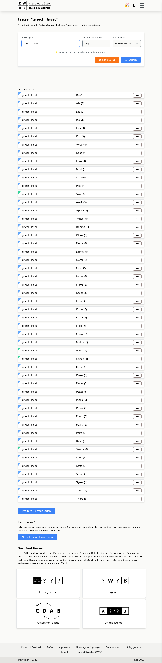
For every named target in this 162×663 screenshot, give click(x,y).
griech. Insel (29, 95)
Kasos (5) (82, 293)
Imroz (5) (81, 285)
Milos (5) (81, 350)
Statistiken (65, 652)
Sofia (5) (81, 466)
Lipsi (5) (81, 326)
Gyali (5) (81, 268)
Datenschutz (112, 647)
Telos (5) (81, 490)
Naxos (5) (82, 359)
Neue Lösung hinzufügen (37, 537)
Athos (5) (82, 219)
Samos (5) (82, 449)
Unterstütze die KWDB (89, 652)
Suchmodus (119, 37)
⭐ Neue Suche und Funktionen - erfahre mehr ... (81, 52)
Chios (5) (81, 235)
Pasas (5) (81, 383)
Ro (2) (80, 95)
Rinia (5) (81, 441)
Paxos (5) (82, 392)
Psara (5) (81, 425)
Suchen (131, 59)
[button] (142, 5)
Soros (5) (81, 474)
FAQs (50, 647)
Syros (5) (81, 482)
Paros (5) (81, 375)
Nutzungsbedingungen (88, 647)
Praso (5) (81, 416)
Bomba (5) (82, 227)
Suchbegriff (27, 37)
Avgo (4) (81, 145)
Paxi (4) (80, 186)
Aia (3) (80, 103)
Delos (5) (82, 243)
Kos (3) (80, 136)
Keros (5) (81, 301)
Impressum (65, 647)
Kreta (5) (81, 317)
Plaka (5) (81, 400)
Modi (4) (81, 169)
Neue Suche (107, 59)
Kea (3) (80, 128)
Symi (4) (81, 194)
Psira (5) (81, 433)
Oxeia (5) (81, 367)
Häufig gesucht (133, 647)
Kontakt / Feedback (31, 647)
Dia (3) (80, 112)
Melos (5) (82, 342)
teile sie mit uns (120, 560)
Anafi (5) (81, 202)
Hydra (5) (82, 276)
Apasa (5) (82, 210)
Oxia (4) (81, 177)
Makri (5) (81, 334)
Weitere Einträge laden (36, 511)
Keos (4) (81, 153)
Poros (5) (81, 408)
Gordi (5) (81, 260)
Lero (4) (81, 161)
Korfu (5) (81, 309)
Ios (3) (80, 120)
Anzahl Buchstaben (92, 37)
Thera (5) (81, 499)
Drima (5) (82, 252)
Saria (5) (81, 458)
